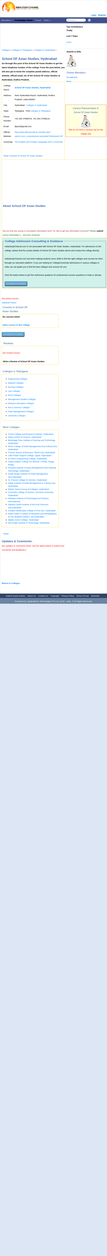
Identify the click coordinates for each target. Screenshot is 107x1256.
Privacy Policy (68, 596)
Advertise (95, 596)
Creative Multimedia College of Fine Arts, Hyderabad (31, 510)
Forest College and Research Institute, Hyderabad (30, 434)
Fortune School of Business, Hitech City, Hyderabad (31, 452)
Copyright (55, 596)
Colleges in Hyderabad (44, 50)
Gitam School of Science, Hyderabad (24, 437)
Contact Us (43, 596)
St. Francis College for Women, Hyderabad (27, 480)
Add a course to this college (16, 325)
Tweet (6, 534)
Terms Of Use (82, 596)
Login (93, 15)
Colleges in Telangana (22, 50)
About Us (31, 596)
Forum (38, 20)
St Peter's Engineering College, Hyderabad (27, 458)
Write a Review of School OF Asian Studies (23, 156)
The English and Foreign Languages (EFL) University (39, 142)
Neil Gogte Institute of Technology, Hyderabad (28, 523)
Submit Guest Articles (15, 596)
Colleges (6, 50)
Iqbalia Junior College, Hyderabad (23, 520)
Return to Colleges (11, 583)
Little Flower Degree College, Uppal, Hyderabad (29, 455)
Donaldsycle (72, 77)
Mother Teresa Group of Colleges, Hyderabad (28, 489)
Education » (6, 20)
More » (47, 20)
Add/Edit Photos (9, 302)
